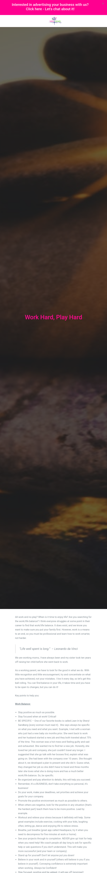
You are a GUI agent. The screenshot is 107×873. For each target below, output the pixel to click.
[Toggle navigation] (17, 21)
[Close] (103, 3)
